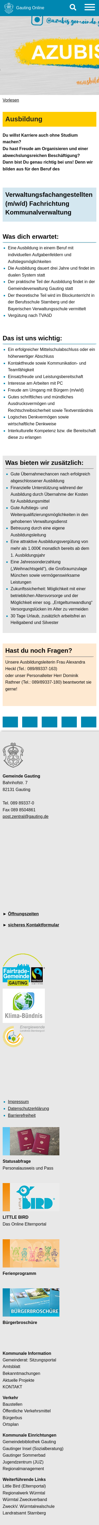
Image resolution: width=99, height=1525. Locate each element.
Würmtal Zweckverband (25, 1499)
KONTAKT (12, 1387)
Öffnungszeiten (23, 914)
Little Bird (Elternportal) (24, 1486)
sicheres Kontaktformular (33, 925)
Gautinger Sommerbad (24, 1455)
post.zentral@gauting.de (26, 816)
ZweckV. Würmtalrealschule (29, 1506)
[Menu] (90, 8)
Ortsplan (10, 1424)
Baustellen (12, 1404)
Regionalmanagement (23, 1468)
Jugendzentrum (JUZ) (23, 1462)
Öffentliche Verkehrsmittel (27, 1411)
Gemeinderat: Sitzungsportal (29, 1360)
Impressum (18, 1101)
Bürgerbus (12, 1418)
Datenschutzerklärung (28, 1108)
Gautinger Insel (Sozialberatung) (33, 1448)
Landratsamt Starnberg (24, 1513)
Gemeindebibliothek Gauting (29, 1442)
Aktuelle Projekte (18, 1380)
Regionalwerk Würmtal (24, 1493)
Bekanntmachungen (21, 1373)
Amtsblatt (11, 1366)
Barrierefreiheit (22, 1115)
